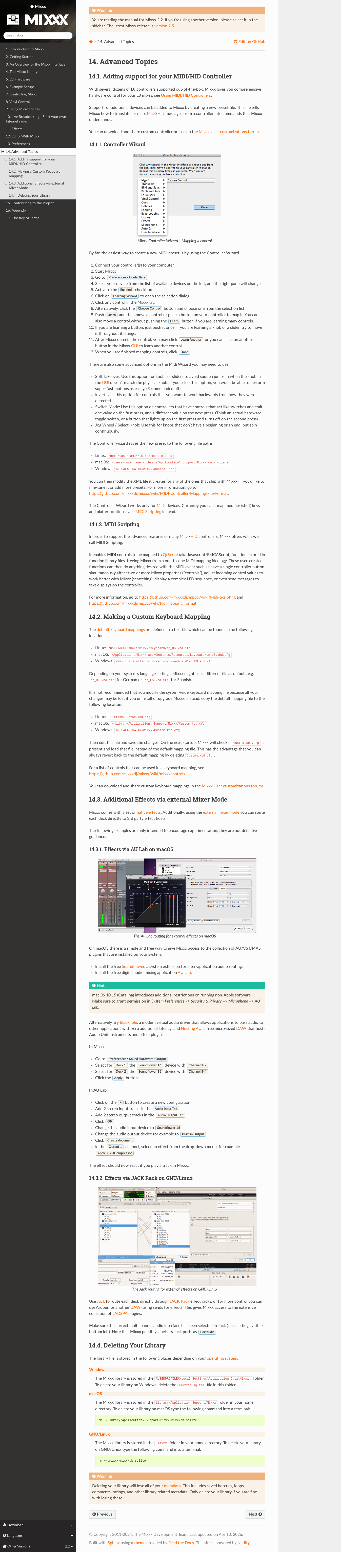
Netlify (243, 1543)
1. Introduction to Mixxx (25, 49)
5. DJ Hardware (18, 79)
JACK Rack (179, 1301)
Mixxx (38, 16)
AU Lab (184, 973)
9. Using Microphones (23, 109)
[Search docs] (38, 35)
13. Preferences (18, 144)
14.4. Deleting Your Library (29, 195)
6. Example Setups (20, 87)
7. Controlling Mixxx (21, 94)
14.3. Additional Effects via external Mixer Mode (34, 185)
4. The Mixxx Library (21, 72)
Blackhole (128, 1022)
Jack (101, 1301)
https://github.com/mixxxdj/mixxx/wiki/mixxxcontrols (137, 774)
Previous (102, 1514)
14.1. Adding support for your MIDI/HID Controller (30, 161)
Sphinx (114, 1543)
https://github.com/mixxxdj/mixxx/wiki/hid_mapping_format (142, 603)
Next (255, 1514)
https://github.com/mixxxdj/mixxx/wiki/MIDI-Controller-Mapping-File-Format (158, 494)
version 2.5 (164, 26)
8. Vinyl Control (18, 102)
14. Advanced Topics (20, 152)
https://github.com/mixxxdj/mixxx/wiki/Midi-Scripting (187, 597)
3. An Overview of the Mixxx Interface (35, 64)
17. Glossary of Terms (22, 218)
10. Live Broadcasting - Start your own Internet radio (36, 119)
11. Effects (14, 129)
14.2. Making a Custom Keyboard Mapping (35, 174)
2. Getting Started (19, 57)
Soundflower (133, 967)
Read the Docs (181, 1543)
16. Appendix (16, 210)
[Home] (91, 41)
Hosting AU (191, 1029)
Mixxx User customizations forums (229, 132)
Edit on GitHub (251, 42)
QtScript (170, 555)
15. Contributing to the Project (30, 203)
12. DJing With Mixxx (22, 136)
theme (139, 1543)
